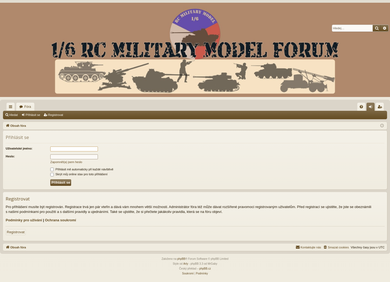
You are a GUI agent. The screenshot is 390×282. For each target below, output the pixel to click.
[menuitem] (361, 107)
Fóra (27, 107)
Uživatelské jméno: (19, 148)
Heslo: (10, 156)
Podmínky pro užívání (24, 220)
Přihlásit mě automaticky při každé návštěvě (81, 169)
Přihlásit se (33, 114)
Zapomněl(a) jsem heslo (66, 162)
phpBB (181, 258)
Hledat (13, 114)
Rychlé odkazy (12, 108)
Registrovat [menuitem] (381, 108)
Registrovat (55, 114)
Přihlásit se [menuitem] (372, 108)
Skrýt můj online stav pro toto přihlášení (79, 174)
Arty (185, 263)
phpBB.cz (205, 268)
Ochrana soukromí (60, 220)
